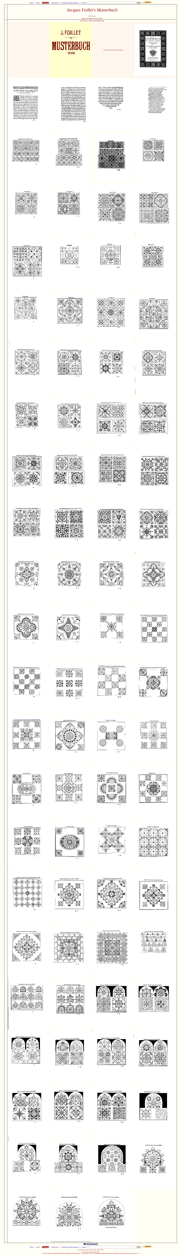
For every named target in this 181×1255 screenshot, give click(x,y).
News (38, 3)
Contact (84, 3)
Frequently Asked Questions (70, 3)
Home (31, 3)
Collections (55, 3)
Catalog (45, 3)
